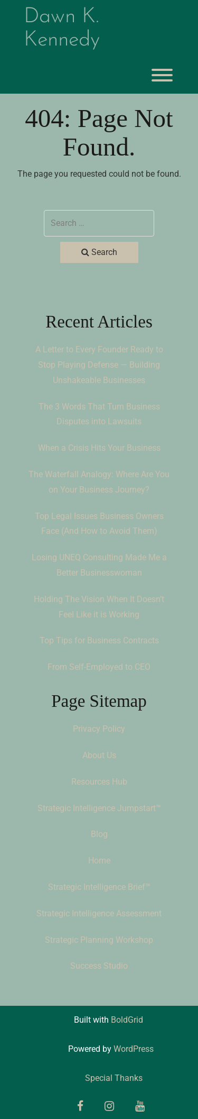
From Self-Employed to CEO (99, 667)
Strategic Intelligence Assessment (99, 913)
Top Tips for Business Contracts (99, 640)
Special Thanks (114, 1078)
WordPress (134, 1049)
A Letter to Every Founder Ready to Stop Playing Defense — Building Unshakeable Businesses (99, 364)
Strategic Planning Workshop (99, 940)
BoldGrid (127, 1020)
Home (99, 861)
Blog (99, 834)
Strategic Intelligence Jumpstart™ (99, 808)
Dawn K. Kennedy (62, 28)
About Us (99, 755)
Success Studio (99, 966)
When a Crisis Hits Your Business (99, 448)
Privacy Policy (99, 729)
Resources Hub (99, 782)
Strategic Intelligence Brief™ (99, 887)
